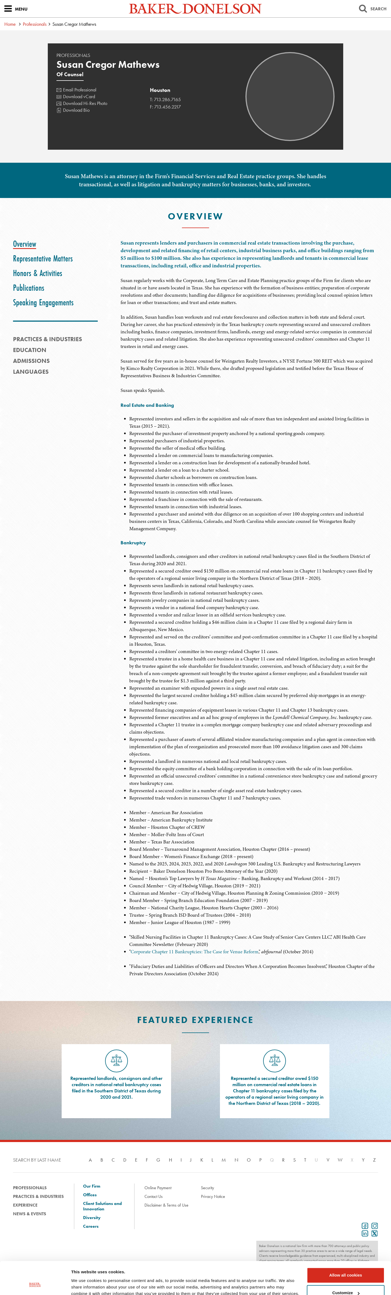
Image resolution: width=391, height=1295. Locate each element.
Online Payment (157, 1188)
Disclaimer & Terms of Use (166, 1205)
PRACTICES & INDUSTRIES (47, 339)
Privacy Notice (213, 1196)
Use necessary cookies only (346, 1280)
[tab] (24, 243)
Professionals (34, 24)
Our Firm (91, 1186)
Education (29, 350)
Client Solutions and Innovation (102, 1206)
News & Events (29, 1214)
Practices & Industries (38, 1196)
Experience (25, 1205)
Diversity (91, 1217)
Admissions (31, 361)
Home (10, 24)
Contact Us (153, 1196)
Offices (90, 1195)
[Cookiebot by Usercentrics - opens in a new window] (35, 1284)
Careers (91, 1226)
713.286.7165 (167, 99)
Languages (31, 372)
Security (207, 1188)
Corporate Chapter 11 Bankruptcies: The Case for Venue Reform (194, 951)
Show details (83, 1284)
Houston (160, 90)
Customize (346, 1262)
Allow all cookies (345, 1244)
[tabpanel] (249, 316)
